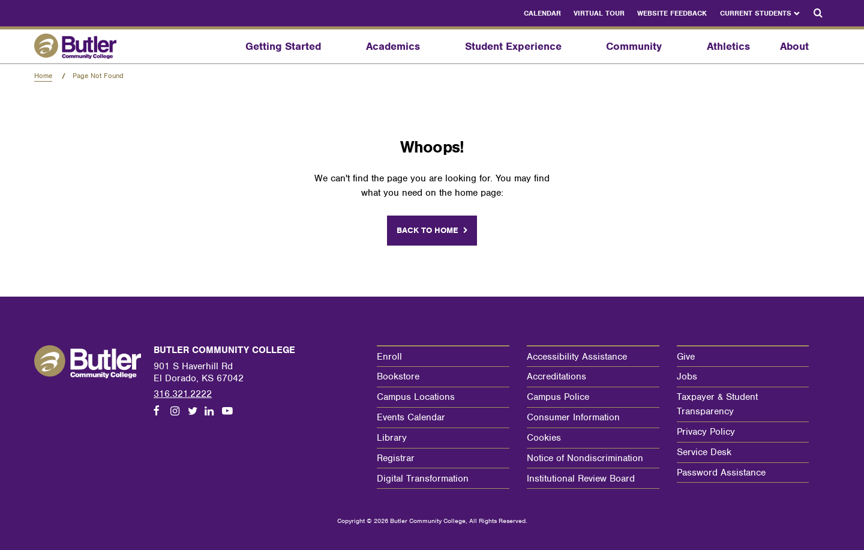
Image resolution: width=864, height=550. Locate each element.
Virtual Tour (599, 13)
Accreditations (556, 376)
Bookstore (398, 376)
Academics (393, 46)
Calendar (542, 13)
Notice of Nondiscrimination (585, 458)
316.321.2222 (183, 394)
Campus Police (558, 397)
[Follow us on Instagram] (178, 412)
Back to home (427, 230)
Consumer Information (573, 417)
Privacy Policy (706, 432)
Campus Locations (416, 397)
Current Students (755, 13)
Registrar (396, 458)
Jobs (687, 376)
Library (392, 438)
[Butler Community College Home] (91, 45)
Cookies (544, 438)
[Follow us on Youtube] (230, 412)
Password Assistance (721, 473)
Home (43, 75)
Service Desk (704, 452)
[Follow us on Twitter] (196, 412)
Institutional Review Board (581, 479)
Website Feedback (672, 13)
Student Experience (513, 46)
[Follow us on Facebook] (162, 412)
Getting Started (283, 46)
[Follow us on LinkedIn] (213, 412)
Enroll (389, 357)
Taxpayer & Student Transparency (717, 404)
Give (686, 357)
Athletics (728, 46)
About (794, 46)
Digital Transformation (423, 479)
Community (634, 46)
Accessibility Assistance (577, 357)
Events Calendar (411, 417)
